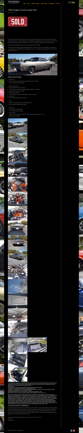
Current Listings (35, 3)
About (28, 3)
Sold (15, 12)
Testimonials (51, 3)
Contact (58, 3)
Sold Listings (44, 3)
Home (24, 3)
